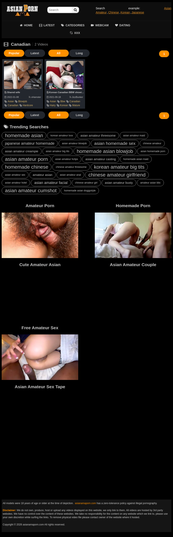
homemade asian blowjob (105, 151)
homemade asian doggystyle (80, 190)
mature (76, 105)
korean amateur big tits (119, 167)
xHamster (35, 97)
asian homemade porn (153, 151)
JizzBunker (76, 97)
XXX (77, 33)
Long (79, 53)
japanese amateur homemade (29, 143)
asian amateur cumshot (30, 190)
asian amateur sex (15, 174)
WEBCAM (102, 25)
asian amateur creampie (21, 151)
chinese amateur (152, 143)
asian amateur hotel (16, 182)
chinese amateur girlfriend (116, 175)
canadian (13, 105)
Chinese (113, 12)
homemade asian (24, 135)
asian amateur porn (26, 159)
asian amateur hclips (66, 159)
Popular (14, 53)
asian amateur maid (134, 135)
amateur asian (42, 175)
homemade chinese (26, 167)
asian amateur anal (70, 174)
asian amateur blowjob (74, 143)
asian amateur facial (50, 183)
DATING (124, 25)
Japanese (138, 12)
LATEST (49, 25)
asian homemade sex (115, 143)
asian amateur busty (119, 182)
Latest (34, 53)
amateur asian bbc (150, 182)
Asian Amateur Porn (22, 10)
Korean (125, 12)
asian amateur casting (100, 159)
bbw (62, 101)
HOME (28, 25)
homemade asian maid (135, 159)
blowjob (22, 101)
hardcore (28, 105)
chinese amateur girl (86, 182)
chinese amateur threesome (71, 167)
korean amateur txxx (61, 135)
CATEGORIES (75, 25)
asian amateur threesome (98, 135)
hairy (53, 105)
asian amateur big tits (57, 151)
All (58, 53)
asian (11, 101)
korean (64, 105)
